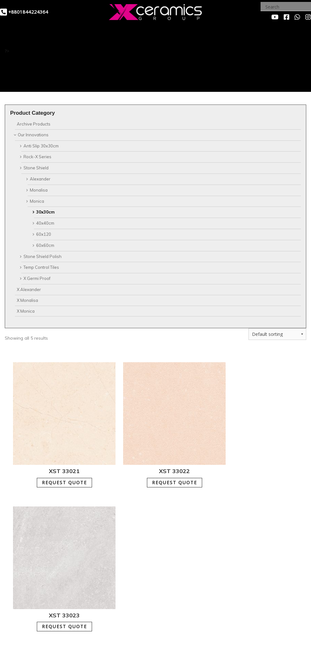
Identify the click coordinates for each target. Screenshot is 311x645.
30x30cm (45, 211)
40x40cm (45, 223)
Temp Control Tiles (41, 267)
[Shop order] (277, 334)
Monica (37, 201)
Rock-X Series (37, 156)
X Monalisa (27, 300)
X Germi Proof (36, 278)
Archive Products (33, 123)
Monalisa (39, 190)
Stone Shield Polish (42, 256)
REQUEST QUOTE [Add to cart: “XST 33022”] (150, 466)
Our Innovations (33, 134)
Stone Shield (36, 167)
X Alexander (29, 289)
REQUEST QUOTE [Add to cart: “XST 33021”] (56, 466)
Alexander (40, 178)
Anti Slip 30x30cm (41, 145)
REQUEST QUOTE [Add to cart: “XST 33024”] (56, 594)
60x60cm (45, 245)
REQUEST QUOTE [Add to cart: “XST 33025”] (150, 594)
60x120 (43, 234)
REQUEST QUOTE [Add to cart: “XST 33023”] (244, 466)
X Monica (26, 311)
